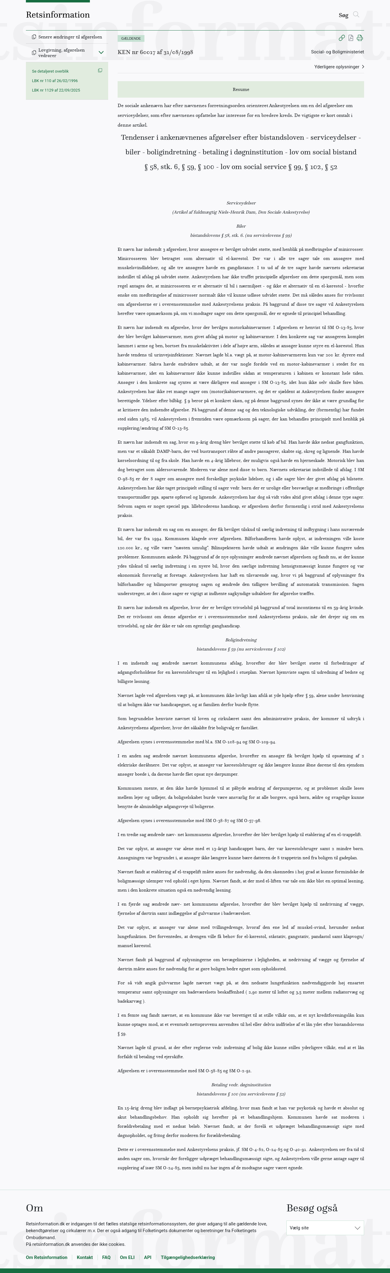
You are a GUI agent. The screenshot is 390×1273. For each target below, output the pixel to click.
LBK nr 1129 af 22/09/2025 (56, 90)
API (147, 1257)
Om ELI (127, 1257)
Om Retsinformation (46, 1257)
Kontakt (85, 1257)
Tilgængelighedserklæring (188, 1257)
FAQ (106, 1257)
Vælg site (299, 1228)
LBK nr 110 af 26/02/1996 (55, 80)
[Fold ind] (101, 52)
